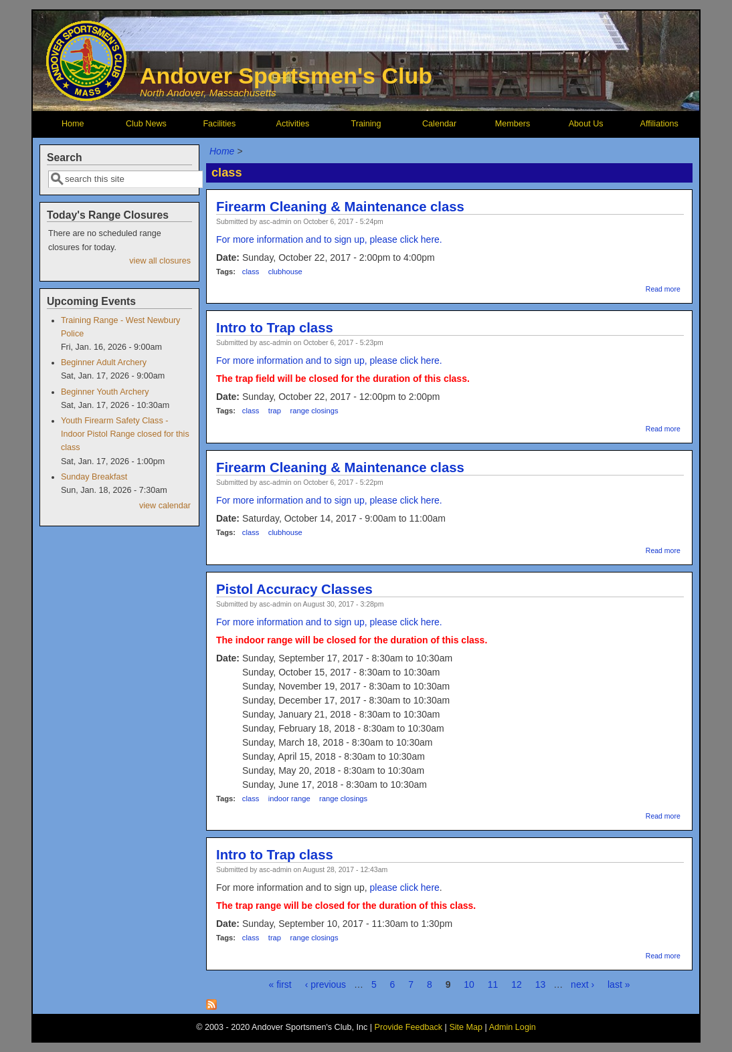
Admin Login (512, 1027)
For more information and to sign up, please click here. (329, 239)
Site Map (465, 1027)
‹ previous (325, 984)
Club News (146, 123)
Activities (293, 123)
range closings (314, 411)
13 (540, 984)
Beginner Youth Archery (105, 392)
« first (280, 984)
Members (512, 123)
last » (619, 984)
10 (469, 984)
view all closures (160, 261)
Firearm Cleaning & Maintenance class (340, 206)
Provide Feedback (409, 1027)
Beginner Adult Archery (104, 362)
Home (73, 123)
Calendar (439, 123)
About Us (586, 123)
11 (493, 984)
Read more (663, 289)
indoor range (289, 799)
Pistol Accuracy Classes (294, 589)
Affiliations (659, 123)
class (251, 272)
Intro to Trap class (274, 327)
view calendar (165, 505)
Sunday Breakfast (94, 477)
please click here (403, 887)
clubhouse (285, 272)
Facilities (219, 123)
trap (274, 411)
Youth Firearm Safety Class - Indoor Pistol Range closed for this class (125, 434)
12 (516, 984)
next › (582, 984)
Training (366, 123)
